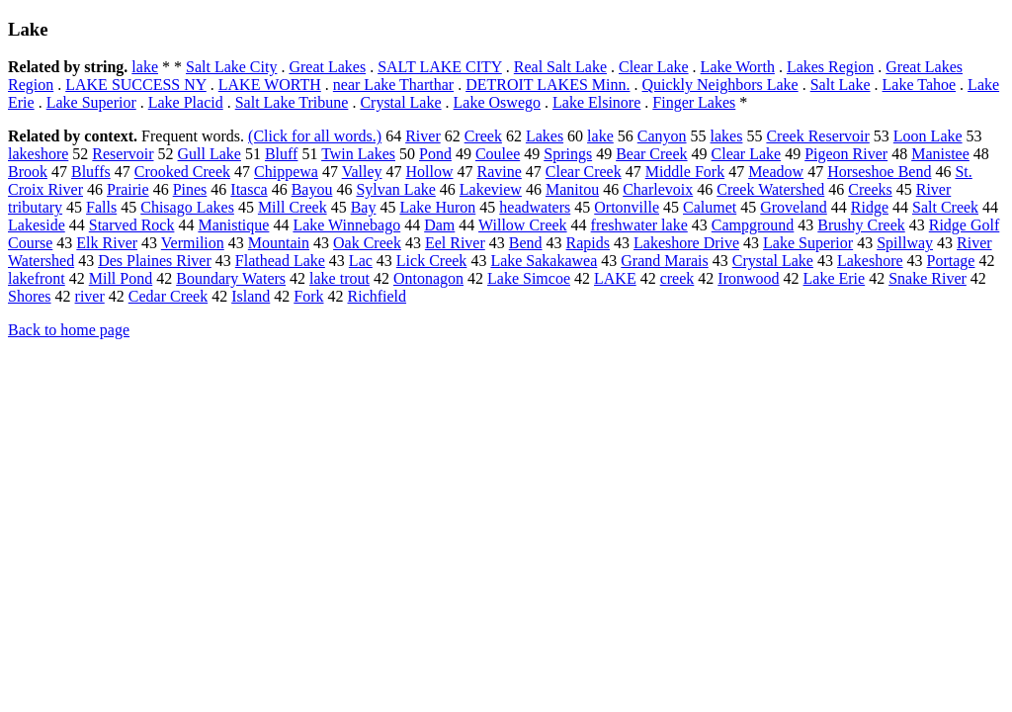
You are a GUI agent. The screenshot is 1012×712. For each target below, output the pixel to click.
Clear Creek (584, 171)
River (423, 136)
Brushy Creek (860, 225)
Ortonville (626, 207)
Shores (29, 296)
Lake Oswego (497, 102)
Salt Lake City (231, 66)
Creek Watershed (770, 189)
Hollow (430, 171)
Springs (568, 153)
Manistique (233, 225)
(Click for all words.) (314, 136)
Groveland (793, 207)
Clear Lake (654, 66)
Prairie (128, 189)
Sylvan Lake (395, 189)
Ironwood (748, 278)
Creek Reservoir (817, 136)
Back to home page (68, 329)
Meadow (775, 171)
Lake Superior (91, 102)
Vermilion (192, 242)
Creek (483, 136)
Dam (439, 225)
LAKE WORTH (269, 84)
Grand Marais (664, 260)
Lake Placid (185, 102)
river (90, 296)
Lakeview (491, 189)
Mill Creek (292, 207)
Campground (753, 225)
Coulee (497, 153)
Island (250, 296)
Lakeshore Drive (686, 242)
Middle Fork (684, 171)
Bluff (281, 153)
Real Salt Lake (560, 66)
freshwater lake (639, 225)
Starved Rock (132, 225)
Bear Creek (651, 153)
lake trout (339, 278)
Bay (364, 207)
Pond (435, 153)
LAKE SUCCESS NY (136, 84)
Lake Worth (738, 66)
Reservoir (122, 153)
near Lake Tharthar (393, 84)
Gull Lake (209, 153)
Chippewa (286, 171)
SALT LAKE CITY (440, 66)
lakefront (36, 278)
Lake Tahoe (920, 84)
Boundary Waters (231, 278)
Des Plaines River (154, 260)
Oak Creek (367, 242)
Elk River (106, 242)
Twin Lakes (358, 153)
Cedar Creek (168, 296)
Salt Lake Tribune (292, 102)
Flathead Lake (280, 260)
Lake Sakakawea (543, 260)
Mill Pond (120, 278)
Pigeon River (845, 153)
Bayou (312, 189)
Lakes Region (830, 66)
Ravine (499, 171)
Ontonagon (428, 278)
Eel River (455, 242)
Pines (190, 189)
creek (677, 278)
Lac (361, 260)
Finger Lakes (693, 102)
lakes (727, 136)
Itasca (248, 189)
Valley (362, 171)
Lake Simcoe (528, 278)
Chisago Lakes (187, 207)
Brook (27, 171)
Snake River (927, 278)
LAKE (615, 278)
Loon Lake (928, 136)
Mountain (278, 242)
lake (144, 66)
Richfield (377, 296)
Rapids (588, 242)
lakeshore (38, 153)
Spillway (905, 242)
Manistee (940, 153)
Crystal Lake (400, 102)
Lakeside (36, 225)
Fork (308, 296)
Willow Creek (522, 225)
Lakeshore (870, 260)
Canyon (662, 136)
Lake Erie (834, 278)
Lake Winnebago (346, 225)
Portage (951, 260)
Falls (101, 207)
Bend (526, 242)
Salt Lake (840, 84)
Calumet (709, 207)
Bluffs (91, 171)
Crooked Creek (182, 171)
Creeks (869, 189)
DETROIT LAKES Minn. (547, 84)
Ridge (869, 207)
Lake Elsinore (596, 102)
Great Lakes (327, 66)
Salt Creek (945, 207)
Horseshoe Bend (879, 171)
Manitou (572, 189)
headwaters (534, 207)
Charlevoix (658, 189)
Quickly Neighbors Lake (720, 84)
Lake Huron (437, 207)
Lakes (544, 136)
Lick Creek (431, 260)
